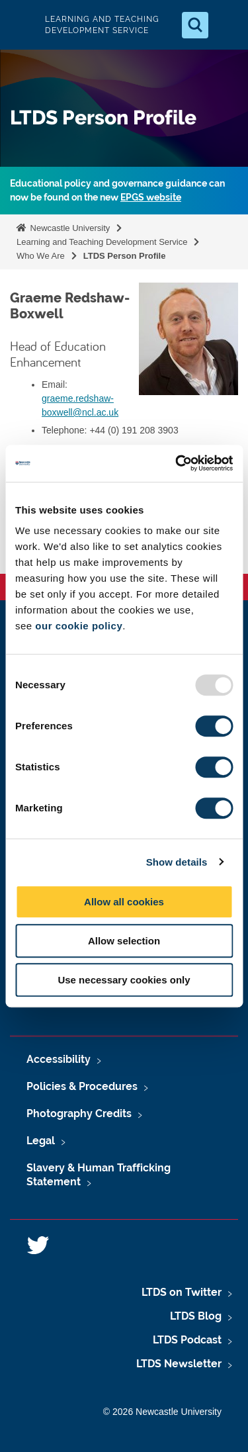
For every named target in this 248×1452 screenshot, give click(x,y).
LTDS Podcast (187, 1340)
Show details (177, 862)
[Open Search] (195, 25)
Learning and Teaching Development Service (102, 242)
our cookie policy (78, 625)
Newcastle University (69, 228)
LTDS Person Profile (124, 256)
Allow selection (124, 940)
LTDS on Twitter (182, 1292)
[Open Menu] (227, 25)
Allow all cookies (124, 901)
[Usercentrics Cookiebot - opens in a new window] (176, 463)
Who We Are (41, 256)
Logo (21, 24)
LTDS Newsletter (179, 1363)
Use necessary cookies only (124, 979)
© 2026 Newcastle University (162, 1411)
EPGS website (150, 197)
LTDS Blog (196, 1316)
